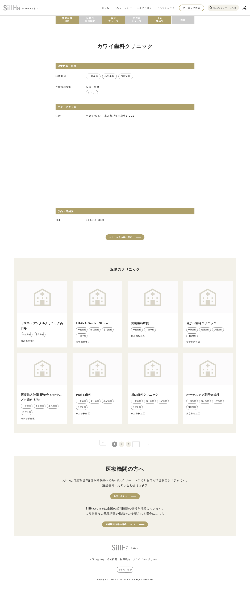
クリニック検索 (191, 7)
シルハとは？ (144, 7)
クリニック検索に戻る (120, 237)
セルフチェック (166, 7)
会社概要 (112, 559)
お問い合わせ (121, 496)
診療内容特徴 (67, 20)
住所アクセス (113, 20)
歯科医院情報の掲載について (121, 524)
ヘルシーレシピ (123, 7)
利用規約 (125, 559)
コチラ (143, 485)
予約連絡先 (160, 20)
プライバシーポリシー (145, 559)
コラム (105, 7)
